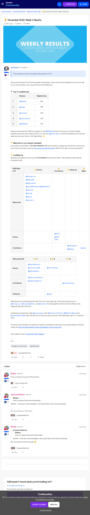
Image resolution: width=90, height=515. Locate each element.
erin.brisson (15, 68)
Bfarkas (13, 374)
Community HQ (19, 12)
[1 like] (19, 383)
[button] (2, 5)
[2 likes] (20, 415)
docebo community (19, 346)
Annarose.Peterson (18, 395)
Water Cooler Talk (33, 12)
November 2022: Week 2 (35, 334)
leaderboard (34, 346)
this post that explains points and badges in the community (39, 327)
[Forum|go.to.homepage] (12, 4)
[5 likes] (21, 353)
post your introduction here (44, 148)
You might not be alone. (16, 486)
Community (6, 12)
